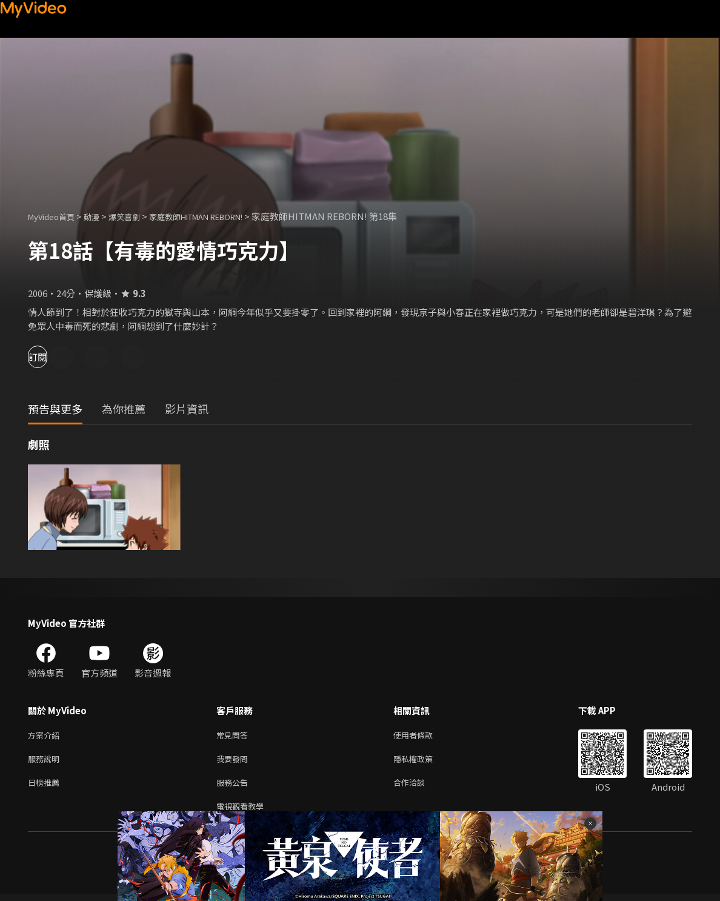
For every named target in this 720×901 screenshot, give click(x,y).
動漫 (101, 216)
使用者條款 (423, 735)
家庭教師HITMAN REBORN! (223, 216)
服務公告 (234, 786)
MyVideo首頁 (55, 216)
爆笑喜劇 (137, 216)
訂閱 (52, 356)
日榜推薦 (46, 786)
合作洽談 (419, 786)
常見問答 (234, 735)
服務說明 (46, 761)
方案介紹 (46, 735)
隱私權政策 (423, 761)
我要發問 (234, 761)
